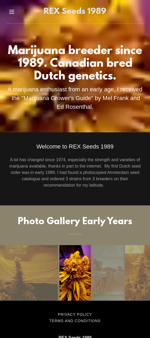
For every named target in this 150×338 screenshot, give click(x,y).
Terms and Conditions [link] (75, 321)
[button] (15, 11)
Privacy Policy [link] (75, 314)
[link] (75, 11)
